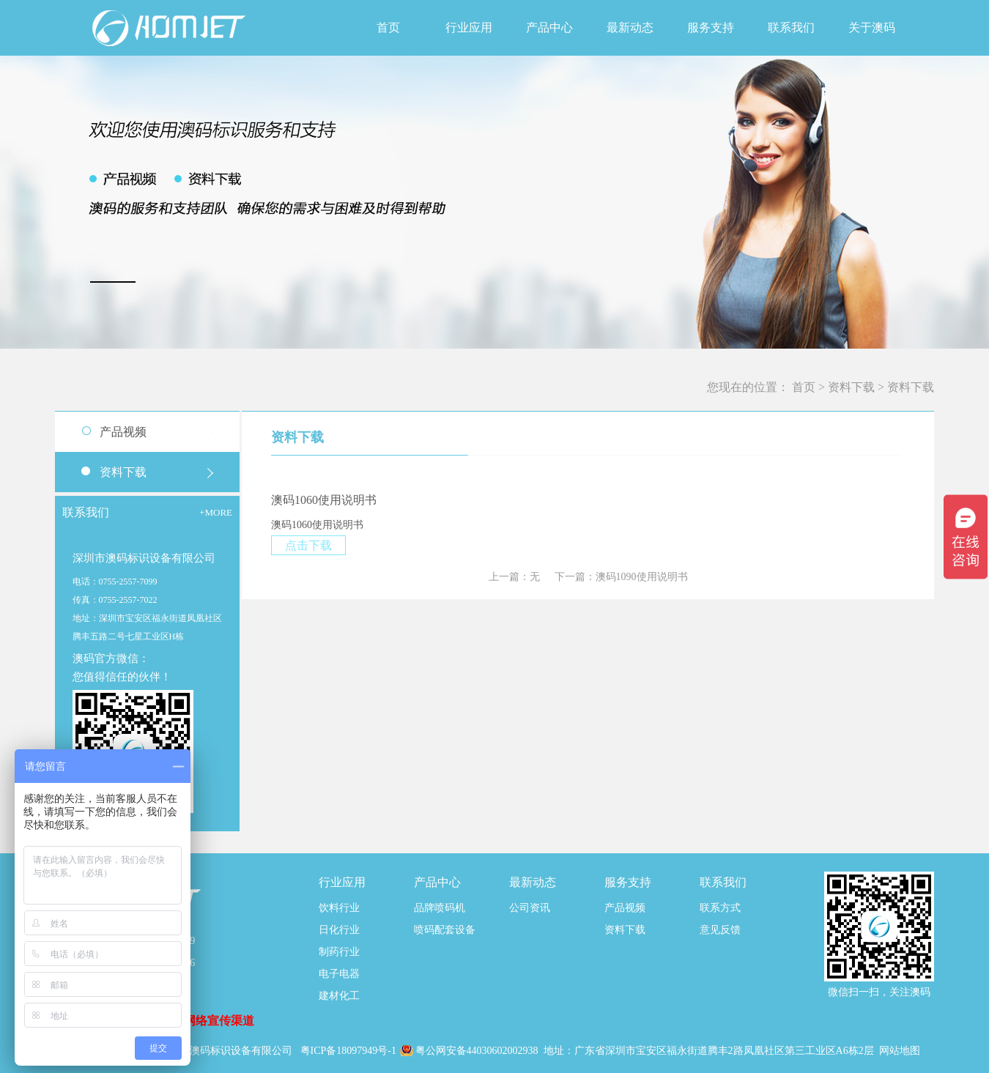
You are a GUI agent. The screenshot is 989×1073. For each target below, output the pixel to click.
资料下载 (851, 387)
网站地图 (899, 1050)
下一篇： (621, 576)
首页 (388, 27)
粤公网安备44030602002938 (478, 1050)
